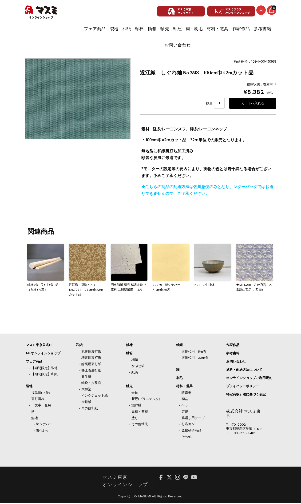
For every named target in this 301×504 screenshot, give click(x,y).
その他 (186, 438)
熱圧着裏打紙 (91, 371)
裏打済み (37, 400)
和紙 (72, 31)
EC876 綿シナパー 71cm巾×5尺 (167, 288)
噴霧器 (186, 394)
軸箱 (104, 31)
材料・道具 (186, 31)
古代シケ (42, 431)
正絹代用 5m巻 (194, 353)
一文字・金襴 (41, 406)
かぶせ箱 (138, 367)
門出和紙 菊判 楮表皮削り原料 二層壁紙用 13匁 (128, 288)
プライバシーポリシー (242, 387)
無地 (34, 419)
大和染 (86, 390)
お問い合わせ (265, 31)
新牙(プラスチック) (145, 400)
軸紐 (136, 31)
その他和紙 (89, 409)
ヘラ (185, 406)
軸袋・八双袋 (91, 384)
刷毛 (164, 31)
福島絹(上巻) (40, 394)
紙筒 (134, 373)
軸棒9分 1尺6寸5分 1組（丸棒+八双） (43, 288)
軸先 (120, 31)
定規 (185, 413)
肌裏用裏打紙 (91, 353)
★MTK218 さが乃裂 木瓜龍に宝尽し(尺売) (254, 288)
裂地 (56, 31)
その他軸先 (139, 425)
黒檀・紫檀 (139, 413)
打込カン (188, 425)
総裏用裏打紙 (91, 365)
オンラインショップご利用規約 (249, 379)
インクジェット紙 (94, 397)
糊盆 (185, 400)
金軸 (134, 394)
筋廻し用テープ (193, 419)
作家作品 (212, 31)
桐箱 (134, 361)
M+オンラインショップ (43, 354)
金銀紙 (86, 403)
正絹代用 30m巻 (195, 359)
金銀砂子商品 (191, 431)
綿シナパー (44, 425)
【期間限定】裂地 (44, 369)
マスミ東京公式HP (39, 346)
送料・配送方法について (244, 371)
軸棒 (88, 31)
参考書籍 (236, 31)
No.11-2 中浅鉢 (204, 286)
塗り (134, 419)
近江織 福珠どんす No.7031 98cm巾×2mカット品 (86, 291)
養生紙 (86, 378)
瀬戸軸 (136, 406)
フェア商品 (34, 31)
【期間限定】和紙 (44, 375)
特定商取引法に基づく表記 (246, 395)
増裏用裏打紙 (91, 359)
